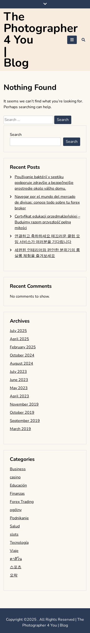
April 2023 (19, 396)
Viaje (14, 550)
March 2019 (20, 429)
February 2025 (23, 347)
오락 (14, 575)
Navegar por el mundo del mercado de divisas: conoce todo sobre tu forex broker (47, 202)
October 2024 (22, 355)
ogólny (16, 510)
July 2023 (18, 371)
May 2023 (19, 388)
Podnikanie (19, 518)
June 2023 (19, 379)
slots (14, 534)
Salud (15, 526)
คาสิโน (16, 559)
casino (15, 477)
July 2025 (18, 330)
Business (18, 469)
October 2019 (22, 412)
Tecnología (19, 542)
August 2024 (21, 363)
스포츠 (15, 567)
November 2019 (24, 404)
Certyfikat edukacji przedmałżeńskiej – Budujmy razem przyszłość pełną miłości (47, 222)
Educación (18, 485)
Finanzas (17, 493)
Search (16, 134)
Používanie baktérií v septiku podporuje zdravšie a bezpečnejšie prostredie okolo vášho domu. (44, 182)
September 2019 (25, 420)
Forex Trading (22, 501)
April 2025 (19, 339)
